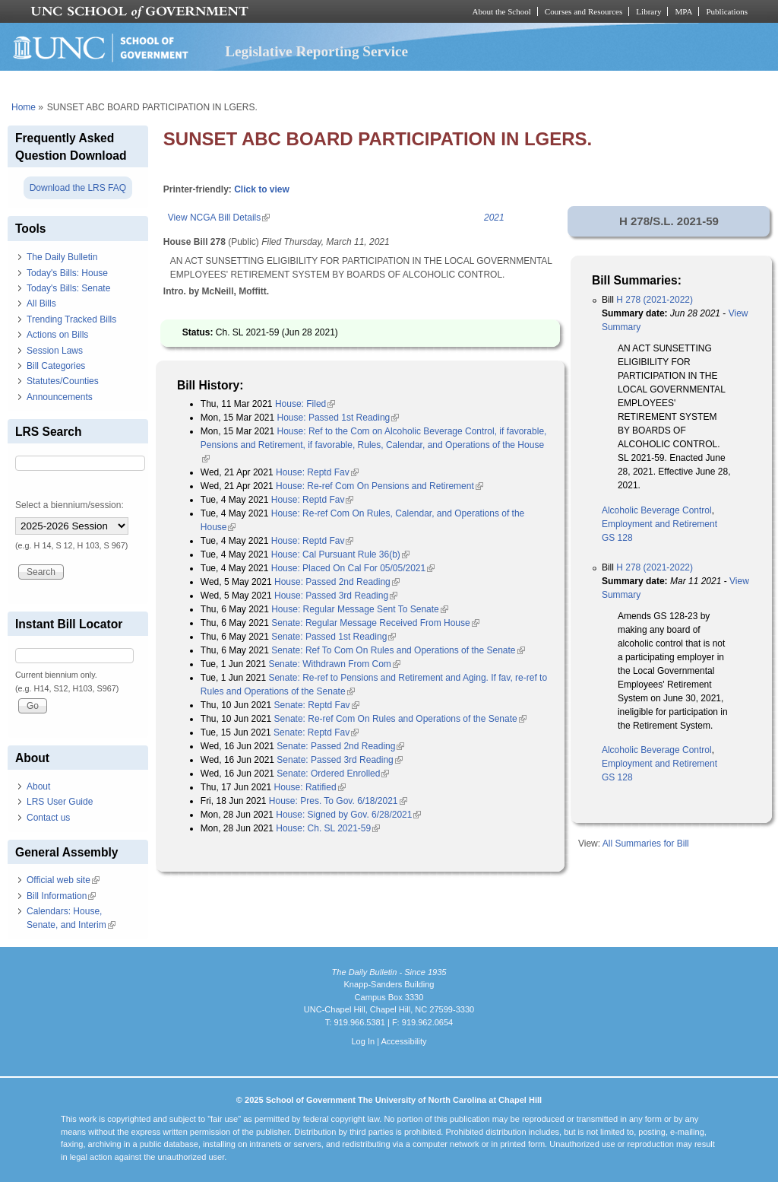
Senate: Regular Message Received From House (375, 623)
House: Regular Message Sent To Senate (359, 609)
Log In (363, 1041)
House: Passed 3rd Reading (335, 595)
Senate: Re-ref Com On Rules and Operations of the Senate (400, 718)
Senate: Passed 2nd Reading (340, 746)
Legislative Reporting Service (316, 51)
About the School (502, 11)
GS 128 (617, 537)
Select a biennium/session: (69, 505)
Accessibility (403, 1041)
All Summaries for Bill (645, 843)
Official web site (63, 880)
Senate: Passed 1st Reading (333, 636)
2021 (494, 217)
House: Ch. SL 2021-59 (328, 828)
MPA (683, 11)
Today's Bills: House (67, 273)
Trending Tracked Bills (71, 319)
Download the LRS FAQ (78, 188)
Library (648, 11)
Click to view (261, 189)
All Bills (41, 303)
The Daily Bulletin (62, 257)
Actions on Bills (57, 334)
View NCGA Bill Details (219, 217)
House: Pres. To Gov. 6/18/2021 (338, 801)
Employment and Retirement (659, 524)
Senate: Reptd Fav (316, 705)
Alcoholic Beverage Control (657, 510)
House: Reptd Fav (317, 472)
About (38, 786)
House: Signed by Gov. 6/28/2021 (348, 814)
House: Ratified (310, 787)
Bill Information (61, 896)
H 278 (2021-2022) (654, 299)
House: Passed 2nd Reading (337, 582)
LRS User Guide (60, 801)
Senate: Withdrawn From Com (334, 664)
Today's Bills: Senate (68, 288)
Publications (727, 11)
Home (23, 107)
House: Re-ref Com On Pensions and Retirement (379, 486)
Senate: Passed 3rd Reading (339, 760)
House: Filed (305, 404)
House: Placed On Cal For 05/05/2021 (353, 568)
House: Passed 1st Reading (338, 417)
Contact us (48, 817)
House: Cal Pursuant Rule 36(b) (340, 554)
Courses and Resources (583, 11)
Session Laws (55, 350)
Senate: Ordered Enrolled (333, 773)
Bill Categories (56, 366)
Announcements (60, 397)
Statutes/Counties (63, 381)
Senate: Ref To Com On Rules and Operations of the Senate (397, 650)
